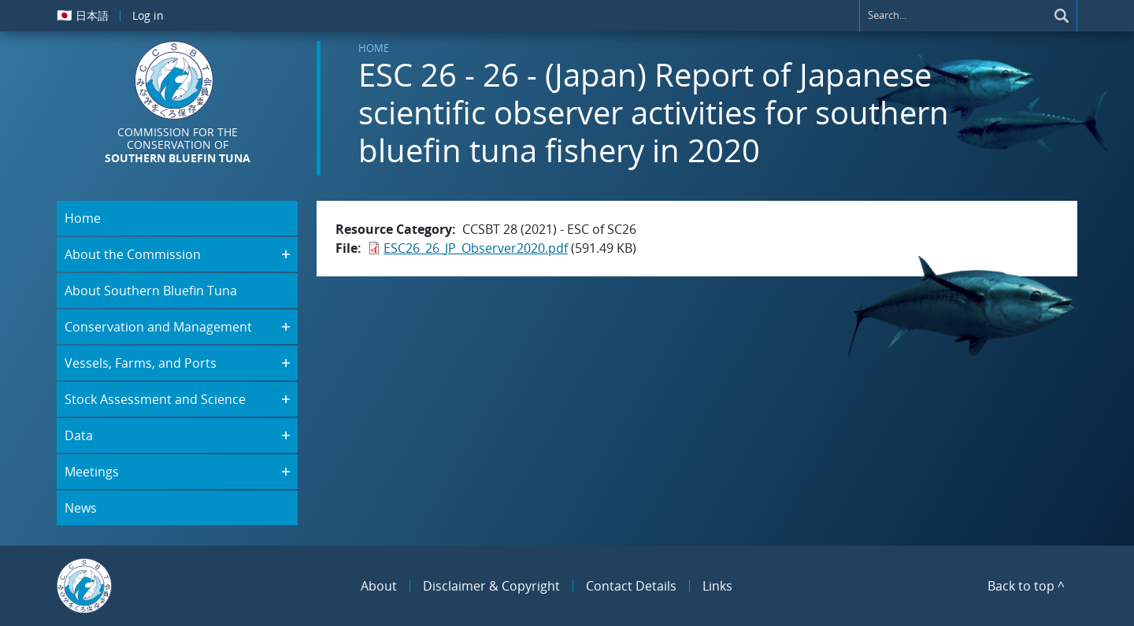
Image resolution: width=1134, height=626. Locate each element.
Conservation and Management (158, 326)
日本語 (83, 15)
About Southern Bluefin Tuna (151, 290)
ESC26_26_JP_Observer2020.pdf (476, 248)
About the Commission (133, 254)
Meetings (92, 471)
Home (373, 48)
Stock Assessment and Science (155, 399)
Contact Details (631, 586)
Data (79, 435)
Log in (148, 15)
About (379, 586)
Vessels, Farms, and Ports (141, 363)
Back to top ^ (1026, 586)
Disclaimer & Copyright (491, 586)
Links (717, 586)
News (81, 508)
